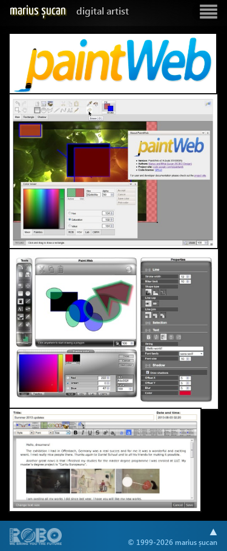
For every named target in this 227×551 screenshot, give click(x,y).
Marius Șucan (69, 11)
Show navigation (208, 12)
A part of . (36, 537)
